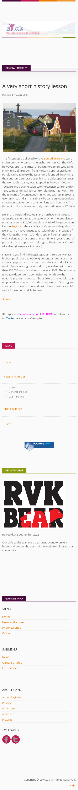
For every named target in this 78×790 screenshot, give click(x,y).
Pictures (7, 719)
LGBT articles (16, 396)
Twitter (10, 318)
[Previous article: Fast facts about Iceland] (6, 299)
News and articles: (15, 376)
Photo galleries (11, 627)
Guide (7, 424)
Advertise (8, 714)
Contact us (8, 708)
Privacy (6, 703)
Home (7, 362)
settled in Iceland (54, 158)
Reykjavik (17, 226)
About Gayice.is (11, 697)
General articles (18, 391)
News (12, 387)
